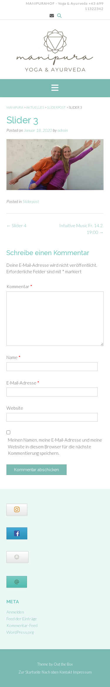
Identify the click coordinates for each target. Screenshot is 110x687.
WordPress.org (20, 632)
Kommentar (19, 286)
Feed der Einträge (21, 618)
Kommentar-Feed (22, 625)
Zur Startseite (29, 672)
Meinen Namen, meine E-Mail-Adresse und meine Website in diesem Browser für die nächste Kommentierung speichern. (55, 446)
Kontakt (66, 672)
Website (14, 408)
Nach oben (50, 672)
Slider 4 (16, 225)
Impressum (82, 672)
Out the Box (63, 664)
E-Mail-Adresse (22, 382)
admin (62, 130)
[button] (55, 88)
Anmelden (15, 611)
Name (13, 357)
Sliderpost (31, 201)
